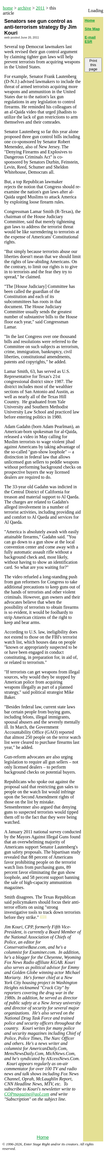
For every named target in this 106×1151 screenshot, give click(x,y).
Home (43, 1137)
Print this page (93, 65)
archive (24, 8)
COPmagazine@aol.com (26, 1094)
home (8, 8)
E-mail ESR (90, 39)
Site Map (92, 29)
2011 (40, 8)
